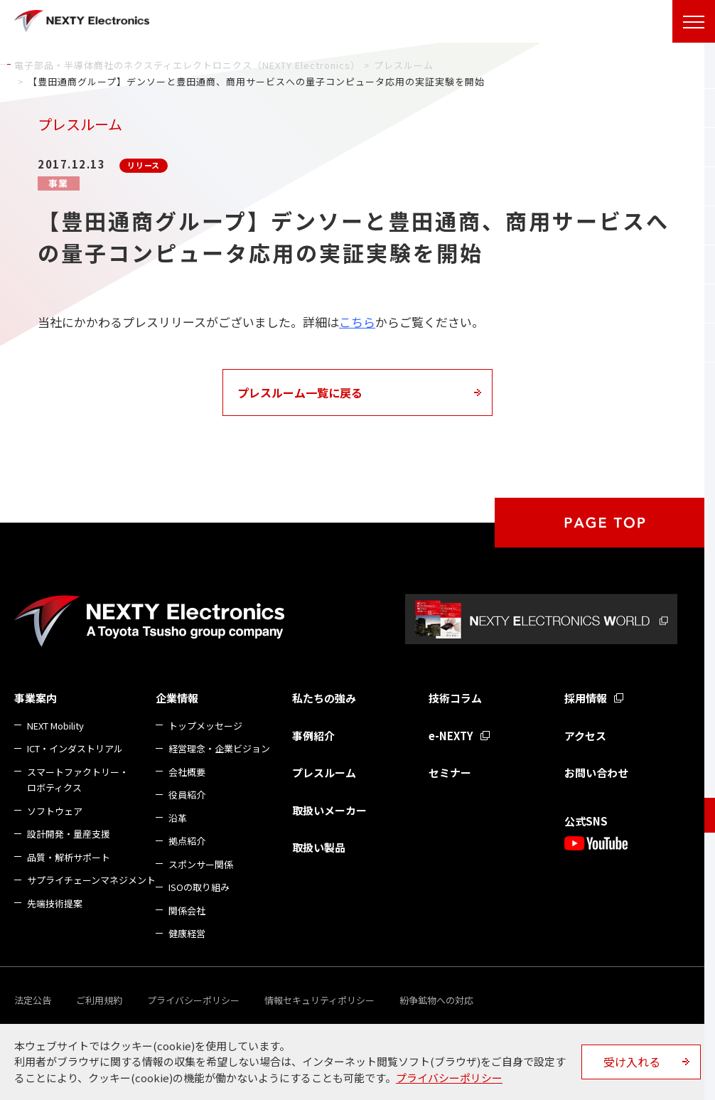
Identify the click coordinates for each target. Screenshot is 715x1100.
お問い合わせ (596, 772)
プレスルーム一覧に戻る (299, 392)
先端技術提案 (54, 903)
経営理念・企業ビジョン (219, 748)
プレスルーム (324, 772)
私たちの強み (324, 697)
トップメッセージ (205, 725)
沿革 (177, 818)
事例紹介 (313, 735)
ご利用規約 (99, 1000)
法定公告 (32, 1000)
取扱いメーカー (329, 810)
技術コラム (455, 697)
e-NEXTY (451, 735)
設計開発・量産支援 (68, 833)
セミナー (450, 772)
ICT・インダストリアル (75, 748)
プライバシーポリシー (193, 1000)
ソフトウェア (54, 811)
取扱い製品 (318, 847)
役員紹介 (186, 794)
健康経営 (186, 933)
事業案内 (35, 697)
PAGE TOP (605, 523)
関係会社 (186, 910)
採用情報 (585, 697)
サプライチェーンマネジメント (91, 880)
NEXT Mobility (55, 725)
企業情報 (177, 697)
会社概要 (186, 772)
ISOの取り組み (199, 887)
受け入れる (631, 1061)
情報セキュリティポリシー (319, 1000)
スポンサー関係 (200, 864)
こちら (357, 322)
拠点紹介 (186, 841)
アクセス (585, 735)
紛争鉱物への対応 (436, 1000)
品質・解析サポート (68, 857)
